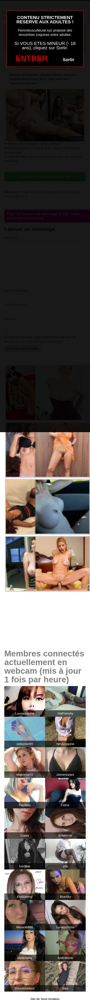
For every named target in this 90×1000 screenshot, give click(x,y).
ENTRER (32, 58)
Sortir (68, 59)
